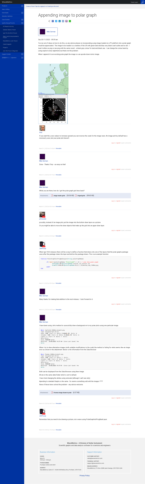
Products (4, 6)
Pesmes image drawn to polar (62, 392)
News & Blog (5, 9)
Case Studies (6, 19)
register (118, 143)
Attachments (44, 195)
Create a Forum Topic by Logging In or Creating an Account (42, 6)
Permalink (58, 148)
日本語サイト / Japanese (9, 57)
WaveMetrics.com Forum (10, 41)
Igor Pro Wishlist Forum (10, 33)
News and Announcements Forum (11, 37)
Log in (113, 143)
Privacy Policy (85, 476)
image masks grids (59, 195)
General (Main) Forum (9, 29)
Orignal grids (81, 195)
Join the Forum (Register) (10, 51)
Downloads (5, 12)
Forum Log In (134, 2)
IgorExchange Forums (8, 23)
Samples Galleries (7, 16)
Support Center (6, 54)
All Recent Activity (8, 26)
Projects (5, 47)
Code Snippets (7, 44)
